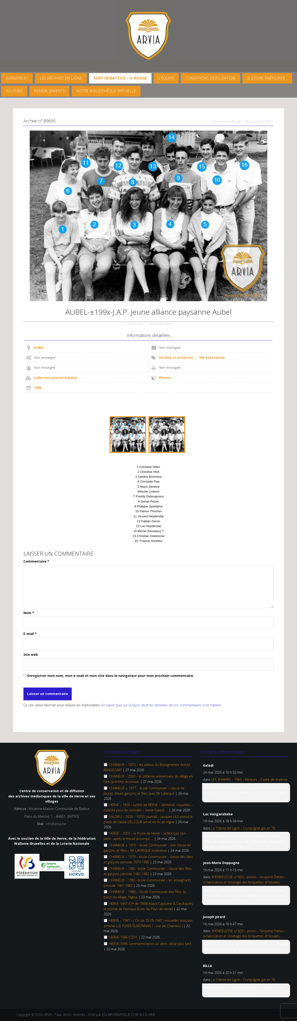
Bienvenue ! (17, 78)
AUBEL (39, 347)
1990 (37, 387)
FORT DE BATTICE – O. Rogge (120, 78)
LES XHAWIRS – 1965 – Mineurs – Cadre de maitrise (249, 779)
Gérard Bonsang (160, 324)
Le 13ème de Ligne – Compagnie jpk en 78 (243, 828)
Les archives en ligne (61, 78)
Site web (30, 654)
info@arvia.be (56, 824)
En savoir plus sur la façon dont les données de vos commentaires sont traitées (161, 705)
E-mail (30, 633)
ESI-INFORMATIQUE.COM (120, 1014)
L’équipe (166, 78)
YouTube (14, 90)
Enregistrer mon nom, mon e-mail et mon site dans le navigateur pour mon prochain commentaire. (110, 675)
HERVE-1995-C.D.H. (123, 937)
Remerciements (49, 90)
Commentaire (36, 561)
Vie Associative (212, 357)
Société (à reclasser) (176, 357)
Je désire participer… (267, 78)
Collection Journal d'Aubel (55, 377)
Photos (165, 377)
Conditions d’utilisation (211, 78)
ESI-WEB (149, 1014)
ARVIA (48, 1014)
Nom (28, 613)
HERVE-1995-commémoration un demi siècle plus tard (150, 943)
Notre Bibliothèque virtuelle (106, 90)
